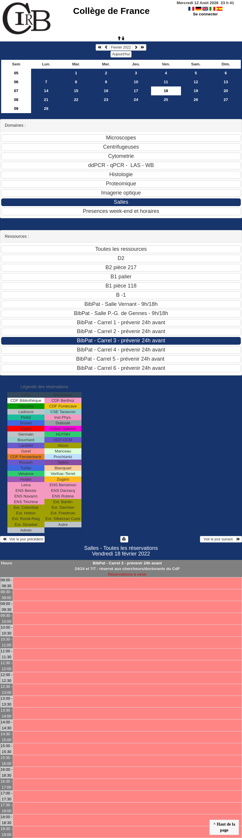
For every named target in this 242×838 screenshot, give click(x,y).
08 (16, 99)
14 (46, 91)
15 (76, 91)
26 (196, 99)
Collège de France (111, 11)
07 (16, 91)
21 (46, 99)
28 (46, 108)
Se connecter (205, 14)
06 (16, 82)
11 (166, 82)
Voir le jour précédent (22, 539)
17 (136, 91)
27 (226, 99)
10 (136, 82)
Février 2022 (121, 47)
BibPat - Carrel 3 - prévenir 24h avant (127, 563)
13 (226, 82)
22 (76, 99)
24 (136, 99)
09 (16, 108)
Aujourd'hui (121, 54)
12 (196, 82)
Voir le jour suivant (221, 539)
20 (226, 91)
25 (166, 99)
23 (106, 99)
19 (196, 91)
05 (16, 73)
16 (106, 91)
